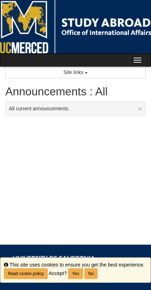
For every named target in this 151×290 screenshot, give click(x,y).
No (91, 273)
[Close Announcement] (140, 108)
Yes (75, 273)
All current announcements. (75, 109)
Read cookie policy (26, 273)
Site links (75, 72)
